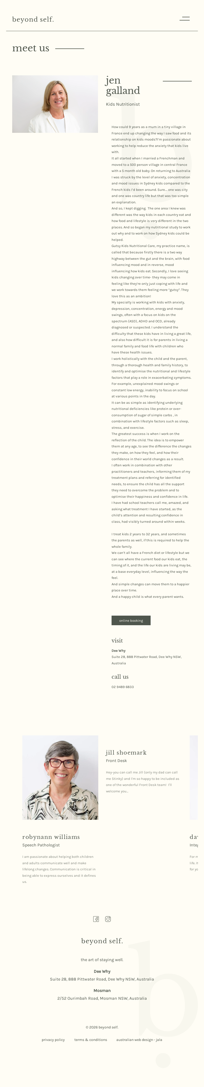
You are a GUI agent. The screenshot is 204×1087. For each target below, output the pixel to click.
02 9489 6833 (123, 687)
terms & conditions (90, 1040)
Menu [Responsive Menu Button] (184, 19)
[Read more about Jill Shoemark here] (126, 753)
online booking (131, 621)
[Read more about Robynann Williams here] (60, 778)
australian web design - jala (140, 1040)
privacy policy (53, 1040)
